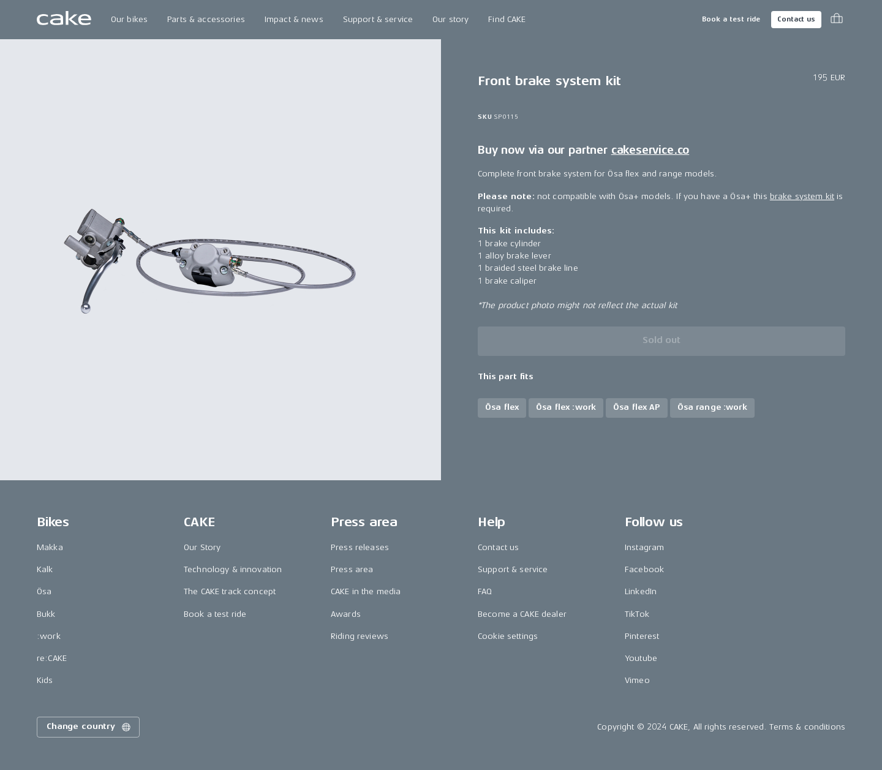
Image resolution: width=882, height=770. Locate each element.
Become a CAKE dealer (522, 614)
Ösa (44, 591)
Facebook (644, 569)
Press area (352, 569)
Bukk (46, 614)
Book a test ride (731, 19)
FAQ (485, 591)
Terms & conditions (807, 726)
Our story (450, 19)
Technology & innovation (233, 569)
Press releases (360, 547)
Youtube (641, 658)
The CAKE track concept (230, 591)
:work (49, 636)
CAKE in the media (366, 591)
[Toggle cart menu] (836, 19)
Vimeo (637, 680)
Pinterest (642, 636)
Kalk (45, 569)
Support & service (378, 19)
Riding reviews (359, 636)
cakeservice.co (650, 150)
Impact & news (294, 19)
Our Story (202, 547)
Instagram (644, 547)
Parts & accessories (206, 19)
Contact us (796, 19)
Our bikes (129, 19)
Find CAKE (507, 19)
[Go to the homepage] (64, 19)
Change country (89, 727)
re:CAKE (52, 658)
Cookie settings (508, 636)
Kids (45, 680)
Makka (50, 547)
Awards (346, 614)
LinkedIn (641, 591)
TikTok (637, 614)
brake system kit (802, 196)
